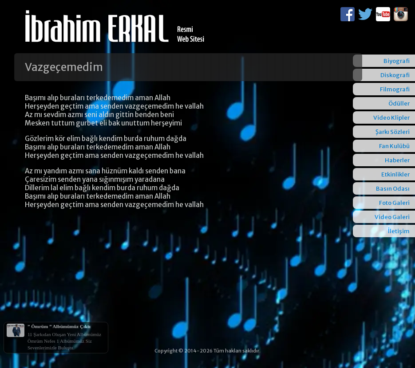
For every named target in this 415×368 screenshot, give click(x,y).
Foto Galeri (394, 203)
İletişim (399, 231)
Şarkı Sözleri (392, 132)
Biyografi (396, 61)
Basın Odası (393, 188)
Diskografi (395, 75)
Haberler (397, 160)
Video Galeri (392, 217)
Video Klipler (391, 117)
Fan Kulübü (394, 146)
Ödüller (399, 103)
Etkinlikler (395, 174)
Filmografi (395, 89)
